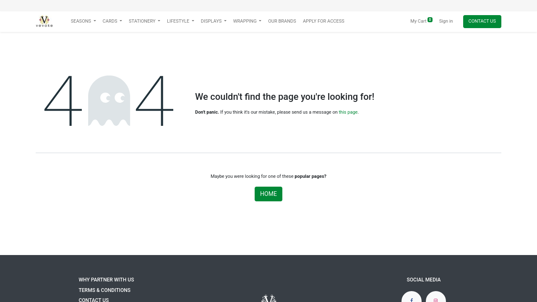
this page (348, 112)
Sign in (446, 21)
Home (268, 193)
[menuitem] (282, 22)
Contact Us (482, 21)
